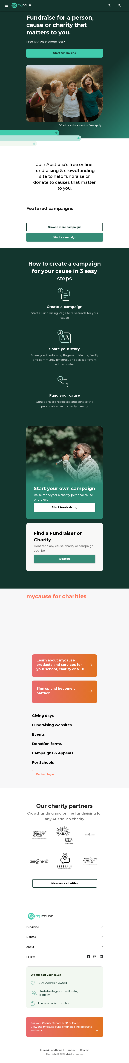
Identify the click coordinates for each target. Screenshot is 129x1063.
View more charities (64, 883)
